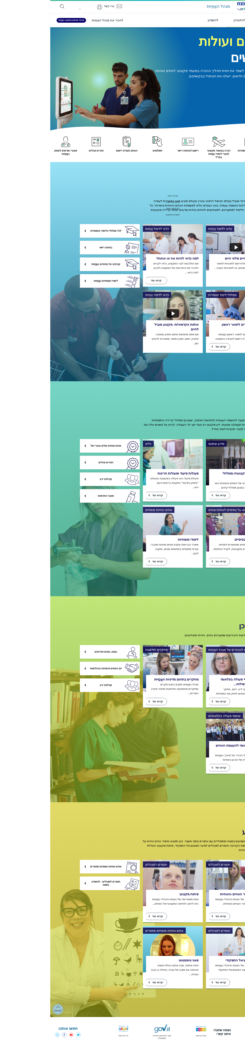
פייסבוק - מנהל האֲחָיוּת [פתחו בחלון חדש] (15, 1036)
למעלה (8, 1012)
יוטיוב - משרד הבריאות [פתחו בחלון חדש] (23, 1036)
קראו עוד (171, 768)
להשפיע (199, 832)
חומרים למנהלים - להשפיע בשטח (65, 884)
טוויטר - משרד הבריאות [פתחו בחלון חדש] (30, 1036)
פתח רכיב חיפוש (122, 202)
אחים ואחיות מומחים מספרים (64, 868)
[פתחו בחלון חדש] (224, 1033)
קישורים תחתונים (122, 214)
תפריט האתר (122, 195)
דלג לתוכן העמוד (123, 208)
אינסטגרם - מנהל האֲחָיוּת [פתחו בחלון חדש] (7, 1036)
